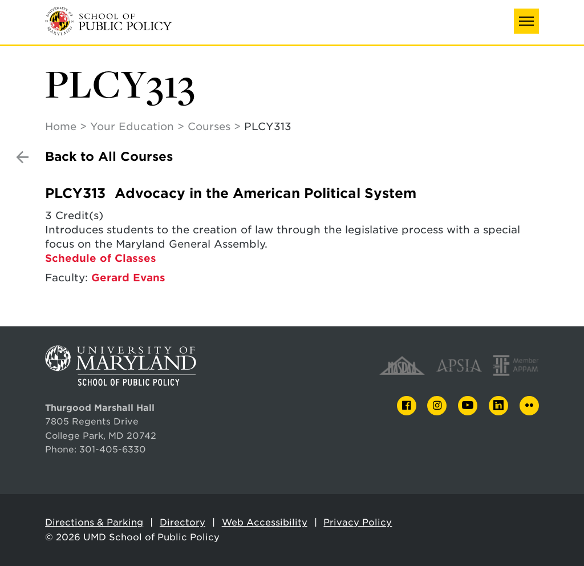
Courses (209, 126)
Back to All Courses (109, 156)
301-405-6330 (112, 449)
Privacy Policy (357, 522)
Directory (182, 522)
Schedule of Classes (100, 258)
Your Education (132, 126)
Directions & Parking (94, 522)
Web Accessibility (264, 522)
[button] (526, 21)
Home (60, 126)
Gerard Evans (128, 278)
